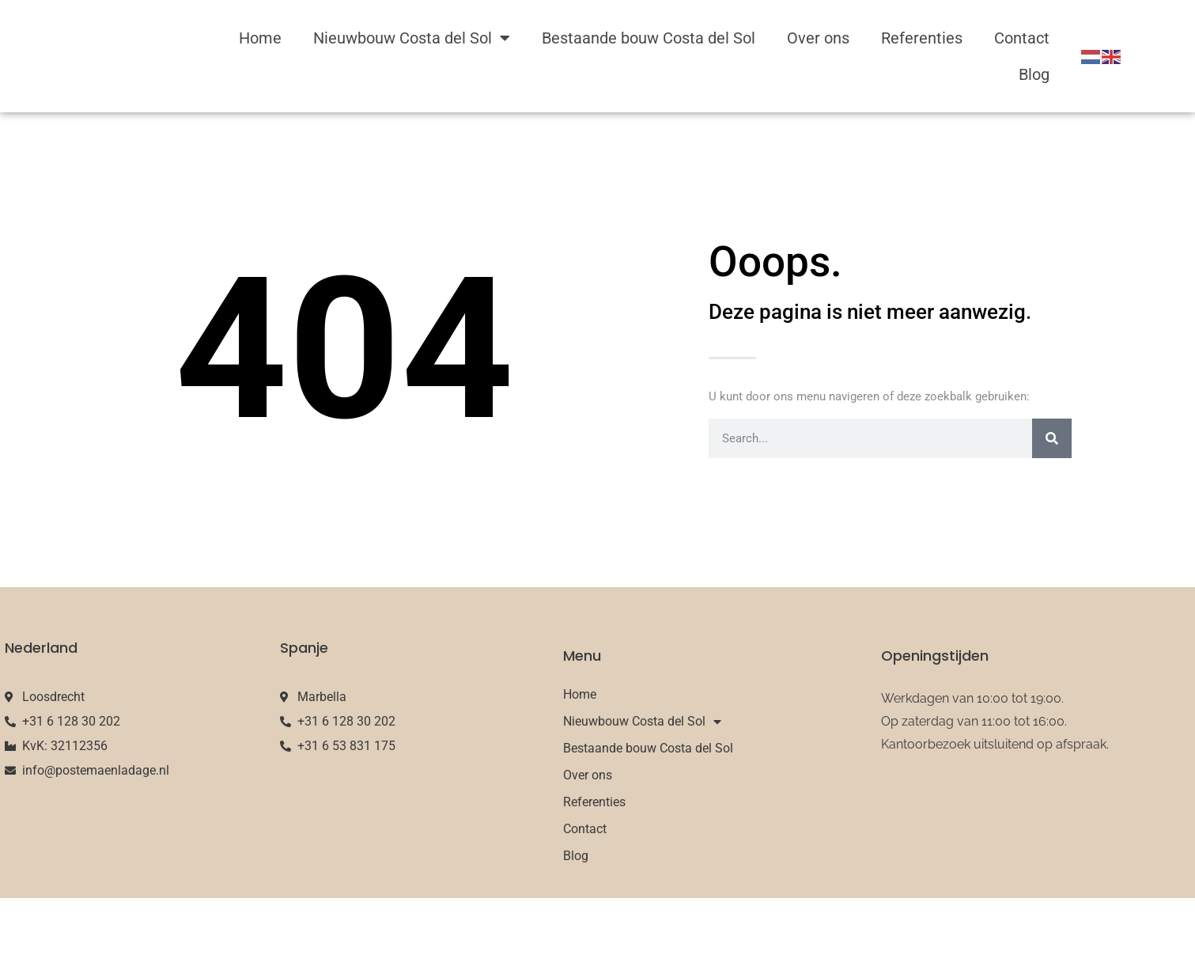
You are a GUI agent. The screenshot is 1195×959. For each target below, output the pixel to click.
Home (260, 37)
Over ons (818, 37)
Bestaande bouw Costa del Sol (648, 37)
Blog (1034, 74)
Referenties (921, 37)
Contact (1021, 37)
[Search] (1052, 438)
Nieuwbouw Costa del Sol (411, 38)
